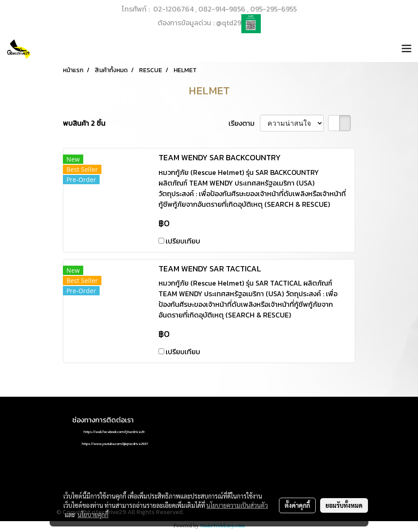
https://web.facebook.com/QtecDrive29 (114, 431)
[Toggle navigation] (406, 49)
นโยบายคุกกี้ (92, 514)
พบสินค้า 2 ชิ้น (84, 123)
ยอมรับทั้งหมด (344, 505)
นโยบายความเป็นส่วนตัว (237, 505)
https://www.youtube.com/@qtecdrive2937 (115, 443)
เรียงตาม (244, 123)
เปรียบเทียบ (183, 241)
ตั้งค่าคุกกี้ (297, 505)
